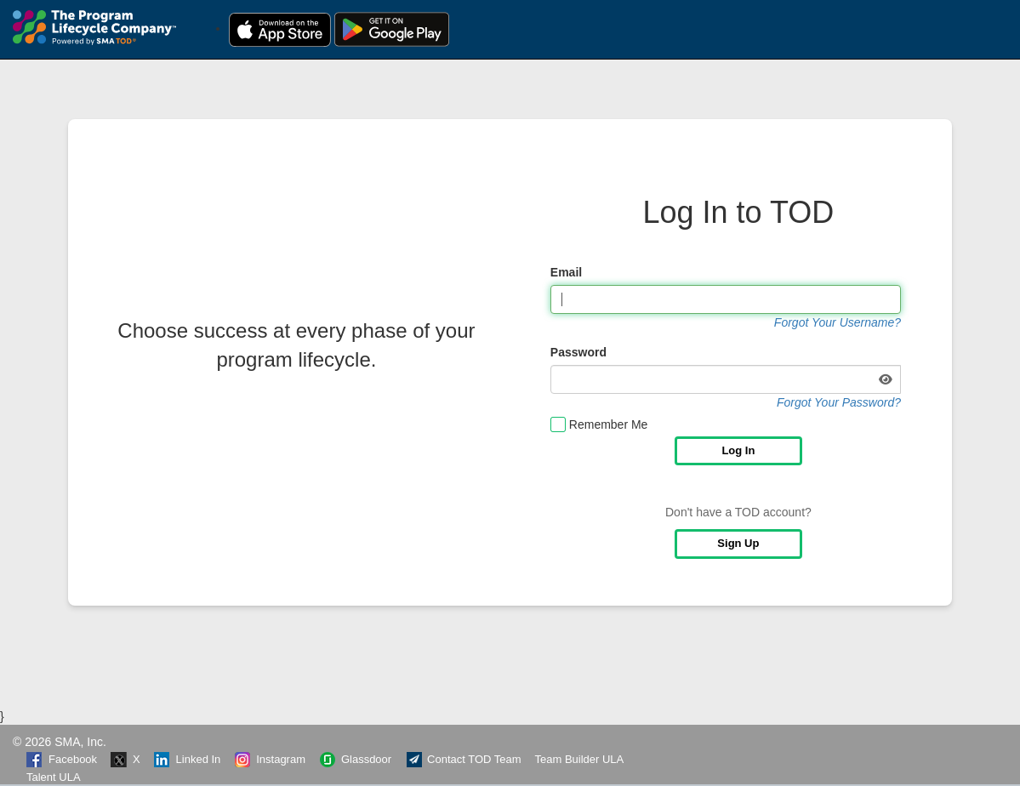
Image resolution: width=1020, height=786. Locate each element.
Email (566, 272)
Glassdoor (355, 759)
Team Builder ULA (579, 759)
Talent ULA (53, 777)
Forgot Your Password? (839, 402)
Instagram (269, 759)
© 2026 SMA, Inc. (59, 742)
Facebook (61, 759)
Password (578, 352)
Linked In (187, 759)
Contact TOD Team (463, 759)
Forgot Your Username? (837, 322)
